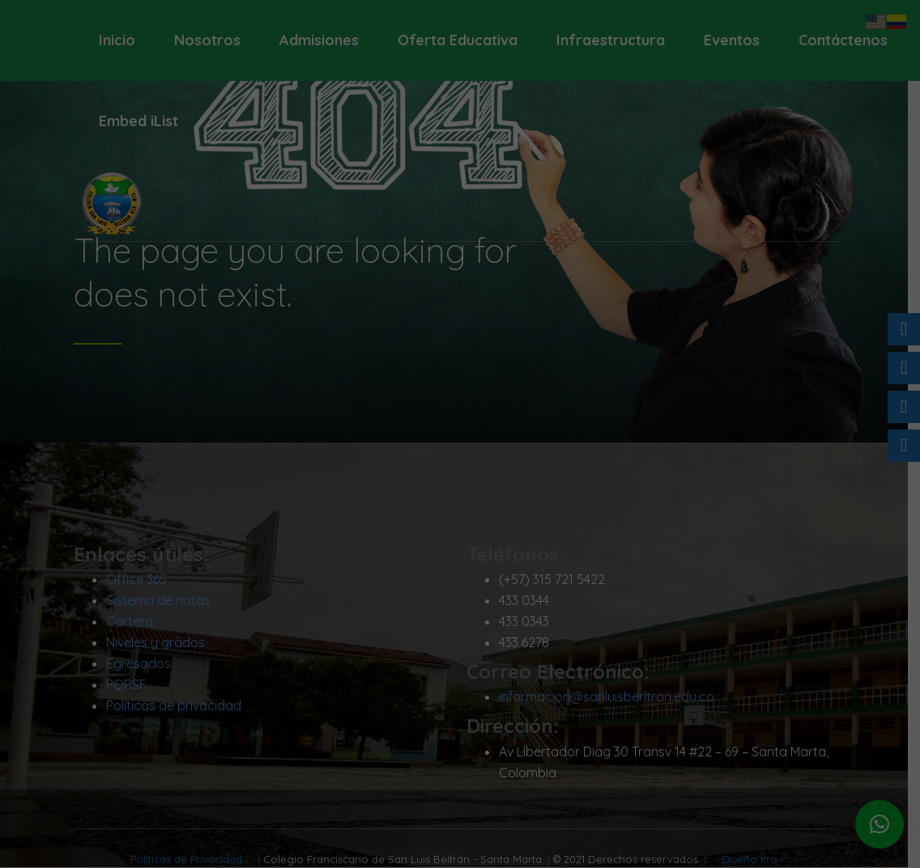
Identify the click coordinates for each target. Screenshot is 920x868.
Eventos (732, 40)
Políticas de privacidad (179, 706)
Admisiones (319, 40)
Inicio (117, 40)
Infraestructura (610, 40)
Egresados (144, 664)
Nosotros (207, 40)
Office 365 (142, 580)
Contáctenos (843, 40)
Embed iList (138, 121)
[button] (879, 824)
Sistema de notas (164, 601)
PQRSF (132, 685)
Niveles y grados (161, 643)
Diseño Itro (756, 859)
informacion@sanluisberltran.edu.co (612, 698)
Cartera (135, 622)
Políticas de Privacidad (194, 859)
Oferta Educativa (458, 40)
